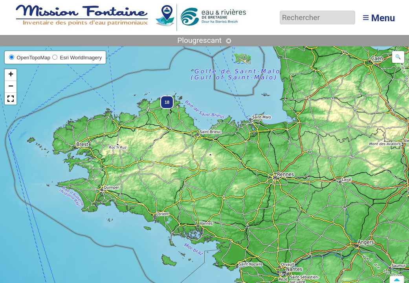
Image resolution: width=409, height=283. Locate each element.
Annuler (229, 41)
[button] (163, 99)
